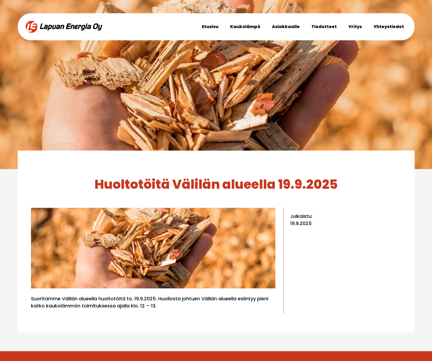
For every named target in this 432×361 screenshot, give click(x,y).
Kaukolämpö (245, 27)
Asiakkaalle (286, 27)
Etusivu (210, 27)
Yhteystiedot (389, 27)
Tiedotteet (324, 27)
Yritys (355, 27)
